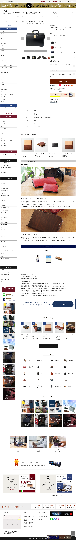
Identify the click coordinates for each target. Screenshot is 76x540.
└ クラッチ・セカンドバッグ (6, 70)
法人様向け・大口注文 (37, 12)
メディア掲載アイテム (5, 224)
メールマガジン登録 (42, 517)
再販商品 (2, 31)
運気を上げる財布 (4, 222)
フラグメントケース (4, 232)
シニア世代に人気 (4, 210)
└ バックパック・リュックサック (7, 65)
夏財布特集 (3, 185)
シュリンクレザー (4, 249)
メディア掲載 (29, 12)
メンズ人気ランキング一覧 (48, 346)
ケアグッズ (3, 101)
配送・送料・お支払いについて (29, 516)
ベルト (2, 79)
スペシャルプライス (4, 119)
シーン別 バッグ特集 (4, 188)
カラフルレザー (4, 202)
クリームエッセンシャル (38, 259)
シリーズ (25, 21)
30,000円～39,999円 (5, 277)
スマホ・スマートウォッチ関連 (7, 74)
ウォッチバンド (4, 145)
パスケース (3, 55)
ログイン (54, 12)
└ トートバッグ (4, 62)
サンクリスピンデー (4, 261)
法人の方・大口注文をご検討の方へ (30, 519)
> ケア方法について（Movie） (56, 91)
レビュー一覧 (29, 11)
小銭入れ (2, 48)
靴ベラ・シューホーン (5, 91)
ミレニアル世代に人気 (5, 207)
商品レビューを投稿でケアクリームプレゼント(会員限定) (60, 64)
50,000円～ (3, 281)
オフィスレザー (4, 215)
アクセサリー (3, 77)
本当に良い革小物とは (5, 258)
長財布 (2, 38)
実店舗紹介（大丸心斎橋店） (29, 522)
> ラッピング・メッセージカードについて (59, 88)
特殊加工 (2, 253)
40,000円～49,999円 (5, 279)
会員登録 (54, 11)
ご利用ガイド (26, 515)
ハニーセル (3, 36)
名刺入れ (2, 50)
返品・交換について (27, 517)
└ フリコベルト (4, 89)
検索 (62, 12)
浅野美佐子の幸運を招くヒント (7, 167)
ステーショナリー (4, 99)
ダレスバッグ (31, 23)
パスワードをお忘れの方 (43, 516)
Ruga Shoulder (24, 164)
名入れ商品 (3, 33)
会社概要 (25, 520)
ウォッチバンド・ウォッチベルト (7, 94)
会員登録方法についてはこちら (57, 495)
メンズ (25, 19)
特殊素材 (2, 256)
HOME (22, 19)
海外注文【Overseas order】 (32, 13)
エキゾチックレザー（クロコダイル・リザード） (8, 251)
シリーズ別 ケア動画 (4, 162)
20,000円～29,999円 (5, 274)
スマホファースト (4, 229)
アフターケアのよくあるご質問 (63, 304)
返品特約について (54, 101)
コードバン (3, 241)
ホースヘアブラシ (59, 259)
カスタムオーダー (4, 217)
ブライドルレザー (4, 244)
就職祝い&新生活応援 (5, 195)
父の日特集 (3, 183)
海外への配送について (27, 523)
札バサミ (2, 234)
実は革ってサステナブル (5, 172)
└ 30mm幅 (3, 82)
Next (48, 38)
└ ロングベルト (4, 87)
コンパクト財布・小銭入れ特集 (7, 198)
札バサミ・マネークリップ (6, 45)
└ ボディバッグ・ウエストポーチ (7, 67)
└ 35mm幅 (3, 84)
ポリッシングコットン (48, 259)
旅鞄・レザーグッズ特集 (5, 193)
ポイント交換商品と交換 (43, 519)
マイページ (55, 13)
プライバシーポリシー (27, 525)
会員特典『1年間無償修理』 (38, 11)
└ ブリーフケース (4, 60)
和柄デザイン (3, 200)
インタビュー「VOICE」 (5, 165)
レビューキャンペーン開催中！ (8, 1)
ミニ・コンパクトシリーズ (6, 227)
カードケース (3, 53)
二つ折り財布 (3, 41)
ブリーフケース (57, 373)
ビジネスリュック (4, 236)
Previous (22, 38)
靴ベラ (42, 386)
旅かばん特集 (3, 212)
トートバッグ (70, 373)
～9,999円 (3, 269)
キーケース (3, 96)
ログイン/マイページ (42, 515)
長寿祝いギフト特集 (4, 190)
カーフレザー (3, 246)
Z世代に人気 (3, 205)
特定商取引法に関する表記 (28, 526)
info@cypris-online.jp (9, 534)
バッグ (2, 58)
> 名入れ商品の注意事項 (55, 90)
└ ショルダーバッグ (5, 72)
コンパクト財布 (4, 43)
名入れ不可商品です (55, 70)
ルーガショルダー (30, 21)
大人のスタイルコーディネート (6, 170)
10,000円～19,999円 (5, 272)
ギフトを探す (3, 181)
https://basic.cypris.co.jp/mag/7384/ (29, 278)
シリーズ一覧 (3, 107)
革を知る (2, 219)
